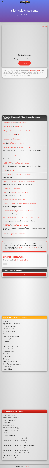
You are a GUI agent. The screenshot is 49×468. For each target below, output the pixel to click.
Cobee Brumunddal (9, 334)
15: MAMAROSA (8, 211)
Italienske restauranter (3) (11, 428)
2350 (16, 260)
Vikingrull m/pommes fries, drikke (13, 131)
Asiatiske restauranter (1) (11, 418)
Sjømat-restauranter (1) (10, 455)
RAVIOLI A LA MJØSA (9, 181)
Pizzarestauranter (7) (9, 435)
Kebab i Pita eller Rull (9, 135)
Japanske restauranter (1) (11, 430)
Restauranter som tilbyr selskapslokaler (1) (16, 453)
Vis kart (25, 274)
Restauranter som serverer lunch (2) (14, 448)
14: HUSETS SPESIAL (9, 204)
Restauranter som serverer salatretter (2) (15, 450)
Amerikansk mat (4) (9, 415)
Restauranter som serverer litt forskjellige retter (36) (19, 445)
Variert (5, 263)
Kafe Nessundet (8, 344)
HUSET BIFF (7, 163)
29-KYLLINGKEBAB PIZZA (11, 218)
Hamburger (6, 139)
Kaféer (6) (6, 433)
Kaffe (5, 170)
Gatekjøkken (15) (8, 425)
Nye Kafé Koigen (8, 351)
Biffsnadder (6, 188)
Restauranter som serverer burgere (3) (15, 438)
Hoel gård (12, 170)
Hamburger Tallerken (9, 123)
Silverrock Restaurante (24, 10)
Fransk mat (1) (7, 423)
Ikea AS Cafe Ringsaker (10, 354)
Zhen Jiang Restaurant (10, 339)
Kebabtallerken (7, 127)
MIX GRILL (6, 225)
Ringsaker (31, 70)
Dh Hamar (6, 359)
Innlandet (38, 70)
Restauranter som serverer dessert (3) (15, 440)
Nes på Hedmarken (24, 260)
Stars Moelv (22, 123)
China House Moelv (9, 331)
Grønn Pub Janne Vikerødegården (13, 364)
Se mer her (24, 63)
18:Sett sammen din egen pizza (12, 174)
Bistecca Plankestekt (9, 147)
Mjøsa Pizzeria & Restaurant (21, 163)
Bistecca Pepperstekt (10, 156)
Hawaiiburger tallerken (10, 199)
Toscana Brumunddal (25, 147)
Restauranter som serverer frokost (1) (15, 443)
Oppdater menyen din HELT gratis (27, 247)
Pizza (5, 234)
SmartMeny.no (28, 466)
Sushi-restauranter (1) (9, 458)
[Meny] (2, 2)
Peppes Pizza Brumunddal (17, 234)
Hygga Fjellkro (7, 369)
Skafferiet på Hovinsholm (16, 143)
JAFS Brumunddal (8, 329)
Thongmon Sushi (8, 366)
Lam (4, 143)
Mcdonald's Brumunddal (10, 346)
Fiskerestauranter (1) (9, 420)
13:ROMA (6, 192)
